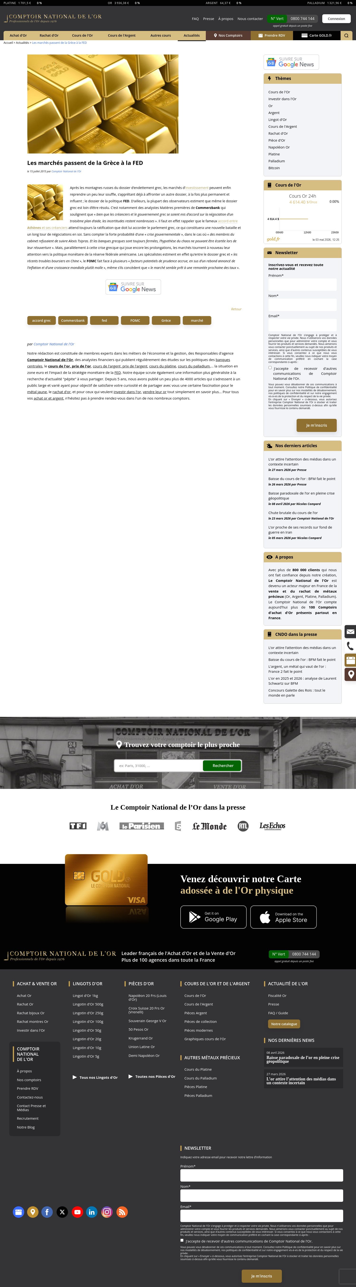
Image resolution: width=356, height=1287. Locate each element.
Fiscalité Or (277, 996)
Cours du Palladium (200, 1078)
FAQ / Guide (278, 1013)
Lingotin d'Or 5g (86, 1056)
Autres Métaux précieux (212, 1057)
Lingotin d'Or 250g (88, 1013)
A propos (284, 557)
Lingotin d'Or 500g (88, 1004)
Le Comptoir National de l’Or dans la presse (178, 807)
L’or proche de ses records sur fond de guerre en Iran (300, 530)
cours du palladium (194, 366)
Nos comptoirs (29, 1080)
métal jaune (37, 391)
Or (271, 105)
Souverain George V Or (147, 1021)
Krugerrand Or (141, 1038)
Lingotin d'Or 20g (87, 1039)
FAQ (195, 18)
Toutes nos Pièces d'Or (152, 1076)
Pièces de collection (200, 1022)
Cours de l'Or (82, 35)
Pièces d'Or (141, 983)
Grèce (166, 320)
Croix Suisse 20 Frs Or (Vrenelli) (147, 1010)
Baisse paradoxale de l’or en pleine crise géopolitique (302, 495)
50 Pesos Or (139, 1029)
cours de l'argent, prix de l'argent (120, 366)
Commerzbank (73, 320)
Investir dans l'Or (283, 98)
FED (118, 372)
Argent (274, 112)
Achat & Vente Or (37, 983)
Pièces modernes (198, 1030)
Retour (236, 309)
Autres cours (160, 35)
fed (104, 320)
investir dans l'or (127, 391)
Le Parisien (141, 826)
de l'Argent (236, 983)
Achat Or (24, 996)
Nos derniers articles (296, 445)
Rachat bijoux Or (30, 1013)
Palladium (277, 160)
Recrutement (27, 1118)
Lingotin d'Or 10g (87, 1048)
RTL (243, 826)
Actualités (192, 35)
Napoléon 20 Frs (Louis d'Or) (148, 997)
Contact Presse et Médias (31, 1108)
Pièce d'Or (277, 140)
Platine (274, 154)
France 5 (178, 826)
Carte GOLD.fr (317, 35)
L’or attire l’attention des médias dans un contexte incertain (302, 461)
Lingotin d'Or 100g (88, 1022)
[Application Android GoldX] (213, 918)
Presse (208, 18)
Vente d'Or (223, 953)
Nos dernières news (291, 1040)
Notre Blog (26, 1127)
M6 (103, 826)
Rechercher (223, 765)
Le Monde (209, 826)
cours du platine (162, 366)
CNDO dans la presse (296, 634)
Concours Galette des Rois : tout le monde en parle (297, 693)
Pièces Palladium (198, 1096)
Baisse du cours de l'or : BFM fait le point (302, 659)
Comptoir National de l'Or (66, 171)
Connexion (336, 18)
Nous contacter (250, 18)
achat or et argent (48, 398)
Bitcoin (274, 167)
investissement (197, 187)
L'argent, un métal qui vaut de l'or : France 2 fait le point (297, 669)
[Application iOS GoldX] (283, 918)
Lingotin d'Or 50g (87, 1030)
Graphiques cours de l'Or (205, 1039)
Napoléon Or (279, 147)
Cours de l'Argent (121, 35)
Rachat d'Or (49, 35)
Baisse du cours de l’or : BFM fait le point (302, 478)
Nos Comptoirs (228, 35)
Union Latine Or (142, 1047)
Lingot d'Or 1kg (85, 996)
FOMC (135, 320)
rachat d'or (62, 391)
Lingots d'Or (87, 983)
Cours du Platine (198, 1069)
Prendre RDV (272, 35)
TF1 (78, 826)
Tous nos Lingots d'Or (95, 1077)
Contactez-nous (30, 1097)
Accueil (8, 43)
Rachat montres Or (32, 1022)
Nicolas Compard (308, 504)
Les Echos (273, 826)
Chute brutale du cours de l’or (293, 512)
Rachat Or (25, 1004)
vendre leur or (154, 391)
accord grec (41, 320)
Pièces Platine (195, 1087)
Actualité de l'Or (288, 983)
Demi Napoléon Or (144, 1056)
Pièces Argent (195, 1013)
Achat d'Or (18, 35)
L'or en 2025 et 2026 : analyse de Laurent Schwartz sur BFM (303, 681)
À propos (225, 18)
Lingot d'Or (278, 119)
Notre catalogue (284, 1024)
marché (197, 320)
